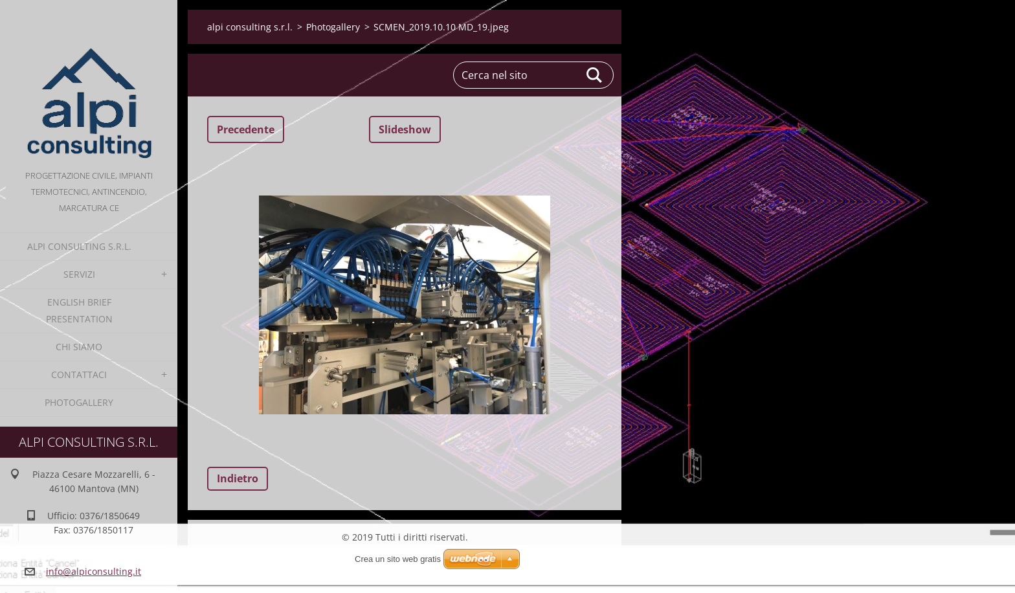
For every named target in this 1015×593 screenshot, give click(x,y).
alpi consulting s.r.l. (79, 246)
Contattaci (79, 374)
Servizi (79, 274)
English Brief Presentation (79, 310)
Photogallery (79, 402)
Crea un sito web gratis (398, 559)
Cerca (594, 75)
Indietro (237, 478)
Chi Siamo (79, 347)
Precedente (245, 129)
